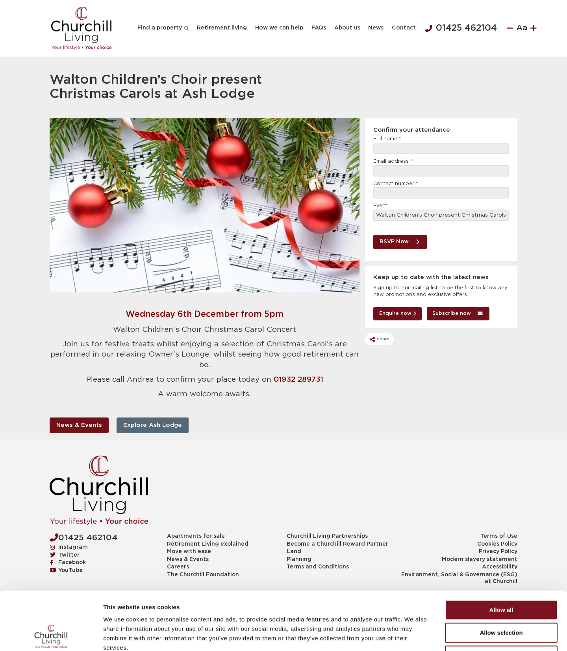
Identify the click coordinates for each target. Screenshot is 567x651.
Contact (404, 28)
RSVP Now (399, 242)
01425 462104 (461, 28)
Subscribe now (457, 313)
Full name (387, 139)
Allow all (501, 555)
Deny (501, 600)
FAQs (318, 28)
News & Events (79, 425)
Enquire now (397, 313)
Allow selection (501, 577)
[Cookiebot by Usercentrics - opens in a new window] (51, 636)
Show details (413, 635)
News (376, 28)
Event (380, 206)
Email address (392, 161)
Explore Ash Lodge (152, 425)
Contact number (395, 184)
